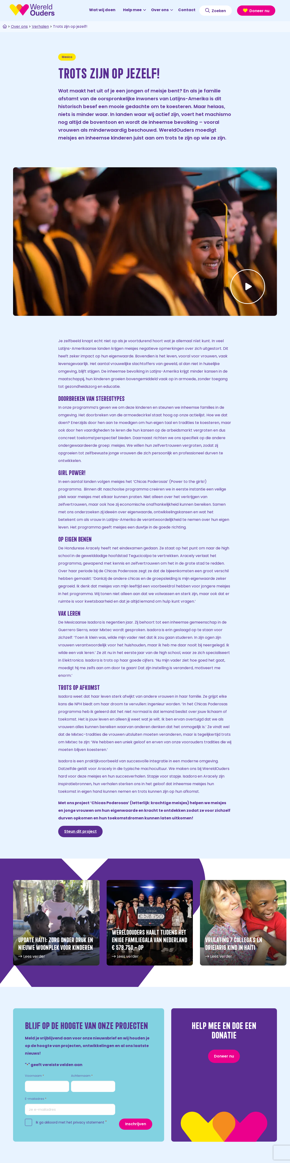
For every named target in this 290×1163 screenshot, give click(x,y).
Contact (186, 10)
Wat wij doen (102, 10)
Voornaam (34, 1075)
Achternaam (82, 1075)
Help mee (134, 10)
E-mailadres (35, 1098)
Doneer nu (256, 11)
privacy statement (88, 1122)
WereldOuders (32, 10)
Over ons (162, 10)
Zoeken (215, 11)
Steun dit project (80, 831)
